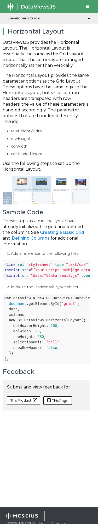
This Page (57, 400)
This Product (23, 400)
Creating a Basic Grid (62, 232)
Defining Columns (31, 238)
